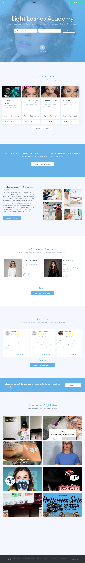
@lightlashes (50, 405)
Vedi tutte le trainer (42, 293)
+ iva (11, 122)
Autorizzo (75, 559)
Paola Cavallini (16, 332)
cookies (42, 558)
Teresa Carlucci (43, 332)
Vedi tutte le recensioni (42, 365)
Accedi (64, 2)
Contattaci (73, 385)
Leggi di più (11, 218)
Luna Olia (68, 332)
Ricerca (69, 31)
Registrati (76, 2)
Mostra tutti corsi (42, 128)
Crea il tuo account (42, 164)
